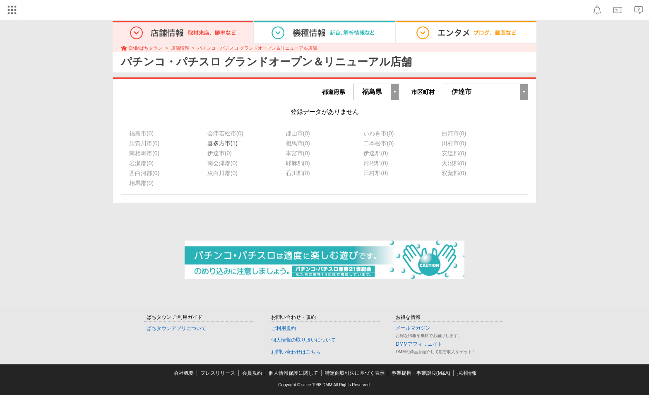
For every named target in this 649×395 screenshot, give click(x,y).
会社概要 (184, 373)
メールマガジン (413, 328)
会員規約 (252, 373)
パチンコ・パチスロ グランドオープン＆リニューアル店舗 (257, 48)
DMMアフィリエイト (419, 344)
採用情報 (467, 373)
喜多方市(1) (222, 143)
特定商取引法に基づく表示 (355, 373)
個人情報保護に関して (293, 373)
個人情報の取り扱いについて (303, 340)
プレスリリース (217, 373)
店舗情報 (180, 48)
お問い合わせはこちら (296, 352)
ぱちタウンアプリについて (176, 328)
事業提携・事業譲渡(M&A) (421, 373)
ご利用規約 (283, 328)
